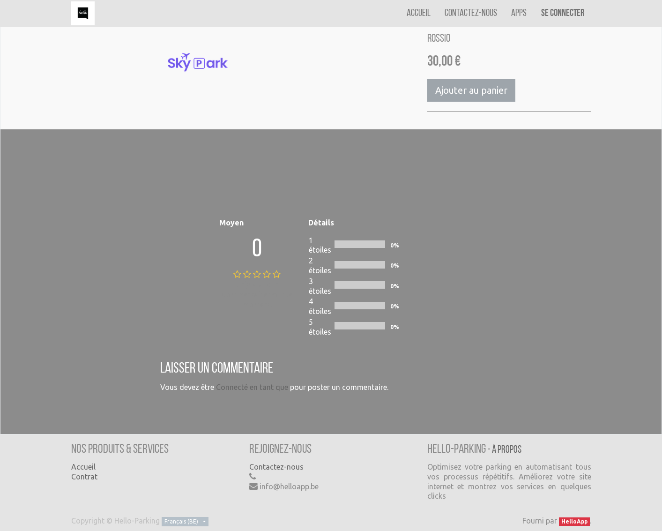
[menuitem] (419, 13)
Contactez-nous (276, 467)
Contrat (84, 476)
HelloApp (574, 521)
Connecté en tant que (252, 387)
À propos (506, 450)
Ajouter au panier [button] (471, 90)
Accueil (83, 467)
